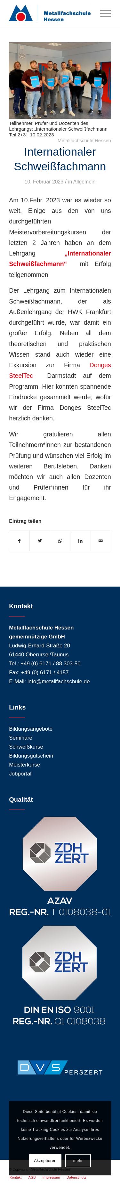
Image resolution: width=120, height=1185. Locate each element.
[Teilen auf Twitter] (40, 541)
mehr (78, 1160)
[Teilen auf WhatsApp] (60, 541)
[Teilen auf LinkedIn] (80, 541)
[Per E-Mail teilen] (101, 541)
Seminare (20, 738)
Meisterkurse (24, 765)
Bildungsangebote (30, 729)
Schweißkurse (26, 747)
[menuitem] (15, 1177)
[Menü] (102, 13)
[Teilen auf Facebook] (19, 541)
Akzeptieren (45, 1160)
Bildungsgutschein (31, 756)
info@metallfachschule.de (59, 681)
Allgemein (84, 181)
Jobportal (20, 774)
